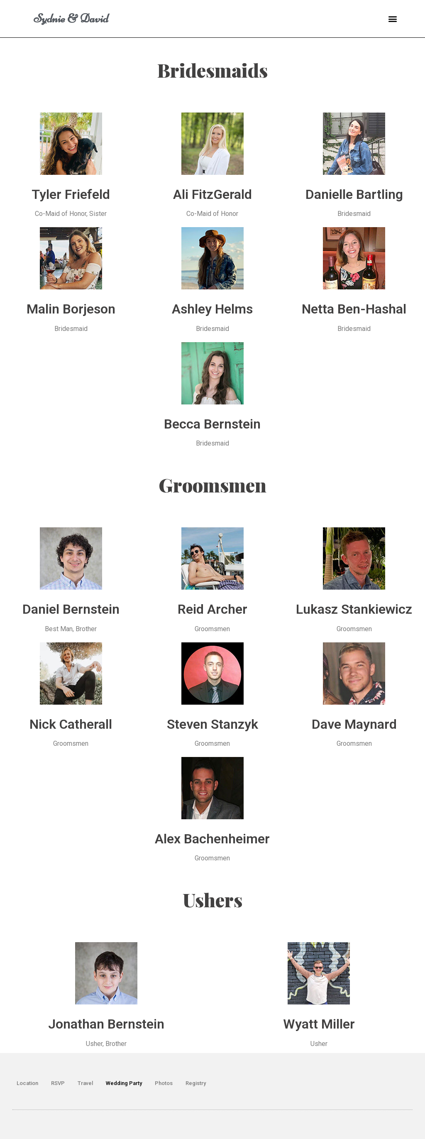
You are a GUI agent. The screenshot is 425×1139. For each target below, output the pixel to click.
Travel (85, 1083)
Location (27, 1083)
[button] (393, 19)
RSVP (58, 1083)
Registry (196, 1083)
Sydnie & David (71, 18)
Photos (164, 1083)
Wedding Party (124, 1083)
